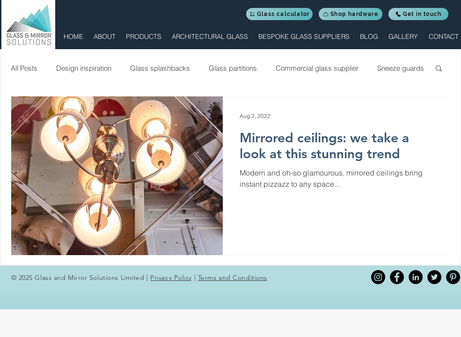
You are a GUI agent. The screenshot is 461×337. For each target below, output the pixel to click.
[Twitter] (434, 277)
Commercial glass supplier (317, 68)
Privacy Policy (171, 277)
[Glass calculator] (279, 14)
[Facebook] (397, 277)
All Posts (24, 68)
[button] (143, 36)
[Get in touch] (418, 14)
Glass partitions (233, 68)
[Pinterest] (453, 277)
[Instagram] (378, 277)
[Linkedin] (416, 277)
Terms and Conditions (232, 277)
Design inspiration (83, 68)
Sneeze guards (400, 68)
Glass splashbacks (160, 68)
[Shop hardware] (350, 14)
